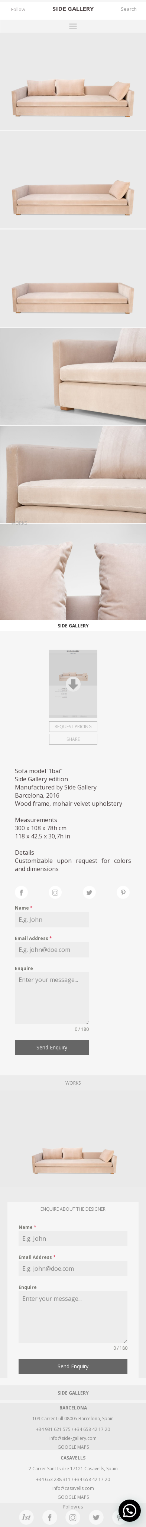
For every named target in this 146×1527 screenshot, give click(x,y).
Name (24, 908)
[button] (130, 1511)
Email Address (33, 938)
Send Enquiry (51, 1047)
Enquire (24, 968)
